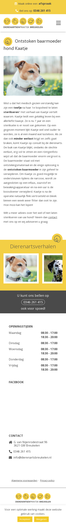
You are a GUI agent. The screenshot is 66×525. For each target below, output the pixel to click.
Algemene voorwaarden (24, 480)
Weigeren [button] (41, 519)
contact (52, 217)
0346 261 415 (42, 11)
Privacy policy (47, 480)
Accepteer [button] (25, 519)
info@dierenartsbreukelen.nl (32, 457)
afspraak (45, 3)
